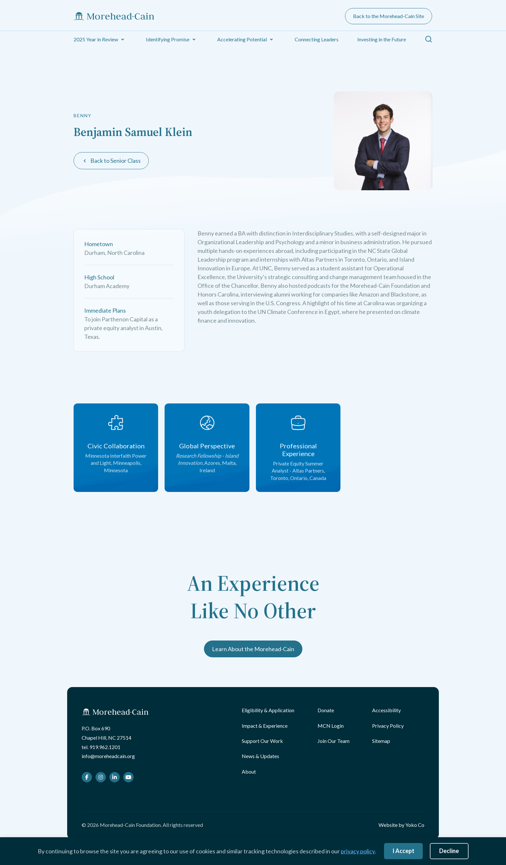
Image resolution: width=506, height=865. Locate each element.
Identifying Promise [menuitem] (167, 39)
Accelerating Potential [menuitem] (242, 39)
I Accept (403, 850)
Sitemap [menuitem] (381, 741)
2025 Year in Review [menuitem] (96, 39)
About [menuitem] (249, 771)
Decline (449, 850)
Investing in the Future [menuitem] (381, 39)
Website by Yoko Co (401, 825)
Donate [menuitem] (326, 710)
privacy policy (358, 851)
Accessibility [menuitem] (386, 710)
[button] (122, 39)
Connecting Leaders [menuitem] (317, 39)
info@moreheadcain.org (108, 756)
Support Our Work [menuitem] (262, 741)
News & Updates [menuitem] (260, 756)
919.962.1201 (104, 747)
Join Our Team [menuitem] (333, 741)
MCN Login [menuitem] (331, 726)
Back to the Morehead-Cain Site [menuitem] (388, 16)
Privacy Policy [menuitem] (388, 726)
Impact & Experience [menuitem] (265, 726)
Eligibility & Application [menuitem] (268, 710)
